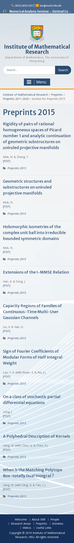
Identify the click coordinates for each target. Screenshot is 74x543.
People (54, 519)
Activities (57, 523)
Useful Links (44, 528)
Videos (27, 528)
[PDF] (6, 161)
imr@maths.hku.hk (50, 5)
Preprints (57, 94)
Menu (36, 82)
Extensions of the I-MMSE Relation (36, 272)
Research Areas (21, 523)
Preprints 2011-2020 (16, 99)
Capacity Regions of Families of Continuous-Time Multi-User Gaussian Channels (32, 311)
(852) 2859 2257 (24, 5)
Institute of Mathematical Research (37, 49)
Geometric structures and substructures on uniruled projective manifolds (27, 187)
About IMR (38, 519)
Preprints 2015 (16, 168)
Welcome (21, 519)
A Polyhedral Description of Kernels (36, 436)
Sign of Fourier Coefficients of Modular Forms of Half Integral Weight (32, 357)
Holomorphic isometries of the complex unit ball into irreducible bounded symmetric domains (34, 232)
